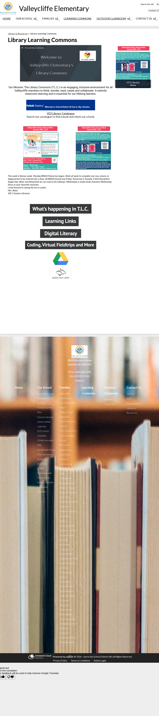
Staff (129, 398)
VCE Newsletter (68, 430)
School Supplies (67, 435)
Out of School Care (66, 471)
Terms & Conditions (80, 660)
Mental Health (67, 535)
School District (134, 403)
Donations (65, 516)
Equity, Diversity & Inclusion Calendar (45, 487)
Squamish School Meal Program (68, 639)
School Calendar (45, 417)
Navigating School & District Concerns (68, 628)
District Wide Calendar (43, 424)
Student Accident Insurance (68, 504)
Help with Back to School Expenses (67, 600)
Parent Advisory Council (67, 423)
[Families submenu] (50, 18)
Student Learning (68, 511)
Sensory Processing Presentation (66, 582)
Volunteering (66, 464)
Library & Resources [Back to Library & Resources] (18, 33)
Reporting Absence (64, 456)
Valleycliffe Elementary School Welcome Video (68, 400)
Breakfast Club (67, 483)
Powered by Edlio (62, 656)
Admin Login (100, 660)
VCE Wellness (66, 591)
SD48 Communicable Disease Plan (44, 473)
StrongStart (65, 478)
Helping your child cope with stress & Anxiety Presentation (68, 565)
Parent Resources (65, 442)
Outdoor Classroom (109, 401)
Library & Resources (132, 410)
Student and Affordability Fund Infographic (68, 614)
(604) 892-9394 (83, 371)
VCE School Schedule (43, 433)
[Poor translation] (10, 677)
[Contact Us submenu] (146, 18)
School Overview (45, 393)
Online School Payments (66, 414)
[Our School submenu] (26, 18)
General (130, 393)
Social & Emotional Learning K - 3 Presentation (66, 546)
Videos (63, 521)
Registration (65, 449)
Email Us (79, 380)
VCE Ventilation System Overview (45, 459)
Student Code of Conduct (45, 400)
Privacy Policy (60, 660)
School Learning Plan (45, 410)
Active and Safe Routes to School (68, 528)
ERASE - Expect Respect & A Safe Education (68, 492)
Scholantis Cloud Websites (39, 656)
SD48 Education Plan (45, 442)
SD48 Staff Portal (46, 449)
